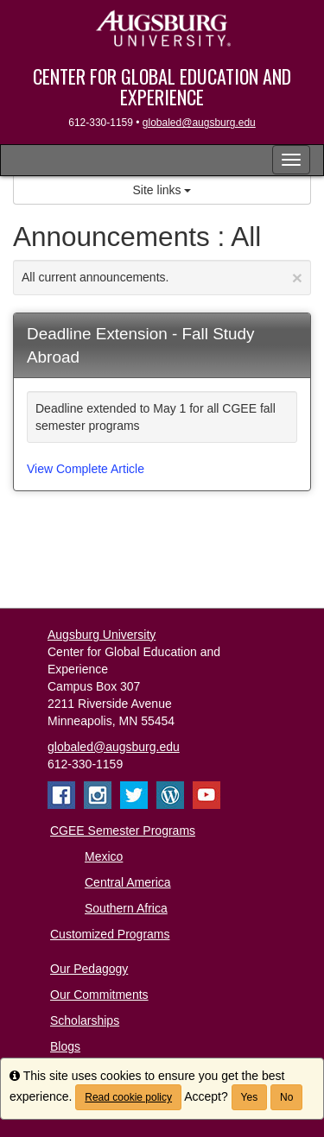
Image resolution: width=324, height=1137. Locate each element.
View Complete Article (85, 469)
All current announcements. (162, 277)
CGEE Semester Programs (122, 830)
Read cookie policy (128, 1097)
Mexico (104, 856)
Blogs (65, 1046)
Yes (249, 1097)
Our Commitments (99, 994)
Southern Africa (126, 908)
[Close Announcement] (297, 277)
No (286, 1097)
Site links (162, 190)
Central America (128, 882)
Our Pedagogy (89, 969)
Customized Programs (110, 934)
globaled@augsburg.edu (199, 123)
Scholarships (84, 1020)
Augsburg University (102, 634)
